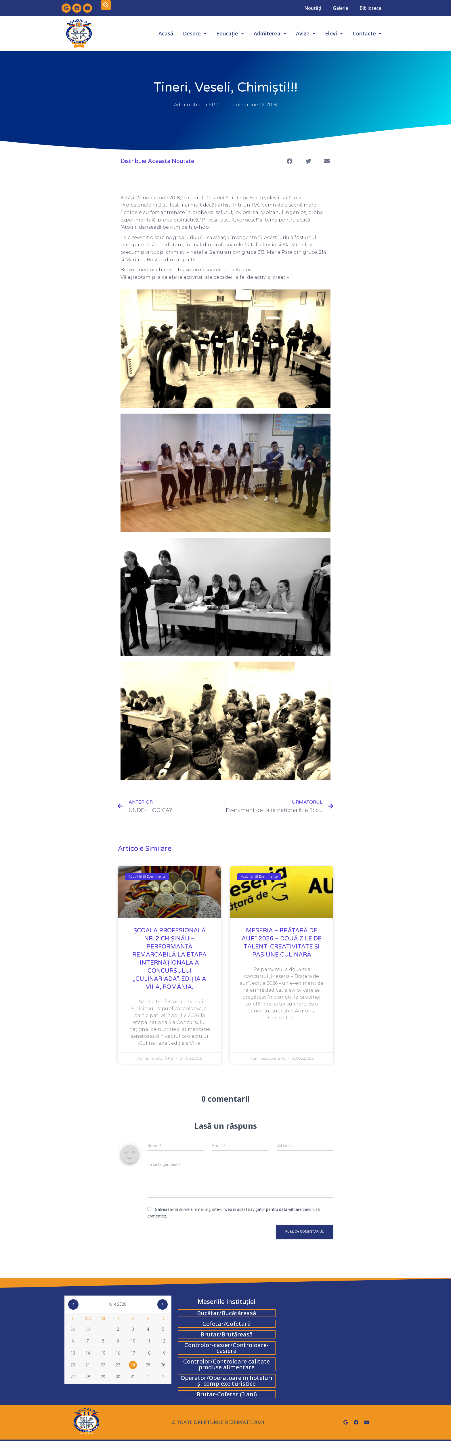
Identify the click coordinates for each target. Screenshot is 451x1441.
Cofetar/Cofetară (226, 1324)
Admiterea (270, 33)
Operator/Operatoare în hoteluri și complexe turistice (226, 1380)
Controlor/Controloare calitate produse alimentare (226, 1364)
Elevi (334, 33)
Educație (230, 33)
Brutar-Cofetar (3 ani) (226, 1394)
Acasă (165, 33)
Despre (195, 33)
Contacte (367, 33)
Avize (305, 33)
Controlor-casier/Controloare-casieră (226, 1348)
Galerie (340, 8)
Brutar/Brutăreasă (226, 1334)
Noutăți (312, 8)
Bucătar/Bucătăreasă (226, 1313)
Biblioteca (370, 8)
